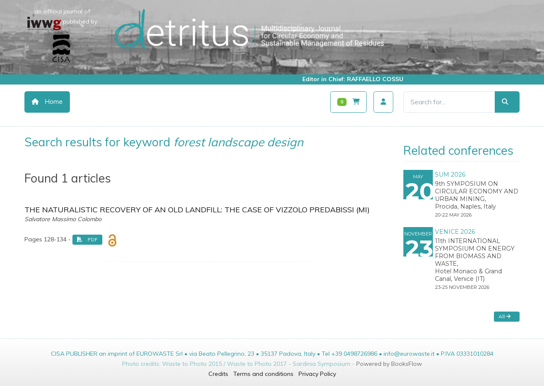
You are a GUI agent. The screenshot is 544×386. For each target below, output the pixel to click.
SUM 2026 (450, 174)
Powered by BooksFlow (389, 363)
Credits (218, 374)
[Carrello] (348, 102)
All (505, 316)
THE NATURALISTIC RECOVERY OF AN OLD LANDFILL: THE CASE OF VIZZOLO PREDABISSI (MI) (197, 209)
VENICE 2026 (455, 231)
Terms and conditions (263, 374)
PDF (87, 239)
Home (47, 102)
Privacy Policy (317, 374)
